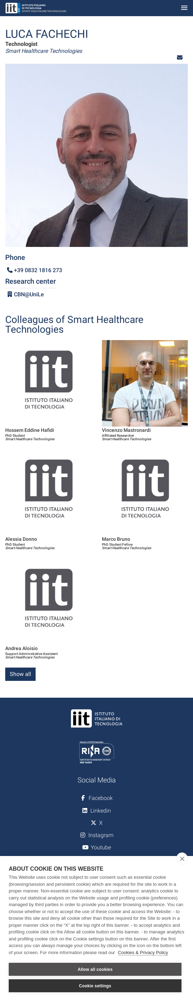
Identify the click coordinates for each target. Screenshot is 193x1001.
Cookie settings (95, 985)
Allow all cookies (94, 969)
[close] (182, 858)
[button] (180, 57)
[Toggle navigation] (184, 8)
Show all (20, 674)
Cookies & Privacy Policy (143, 952)
